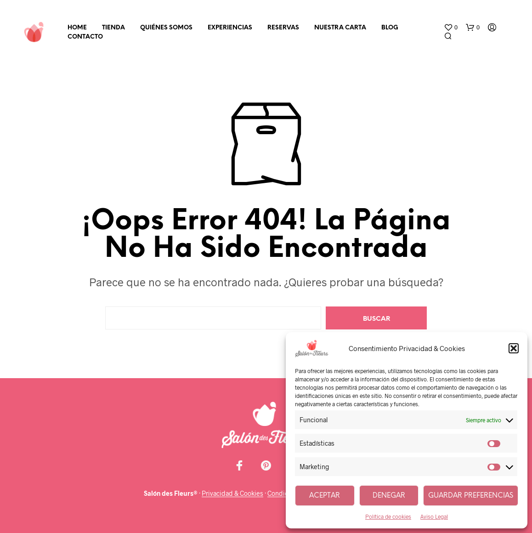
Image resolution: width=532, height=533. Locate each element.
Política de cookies (388, 516)
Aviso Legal (434, 516)
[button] (513, 348)
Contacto (85, 37)
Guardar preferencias (470, 495)
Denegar (389, 495)
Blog (389, 28)
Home (77, 28)
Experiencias (230, 28)
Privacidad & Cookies (232, 493)
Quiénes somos (166, 28)
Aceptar (324, 495)
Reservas (283, 28)
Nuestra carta (340, 28)
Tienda (113, 28)
